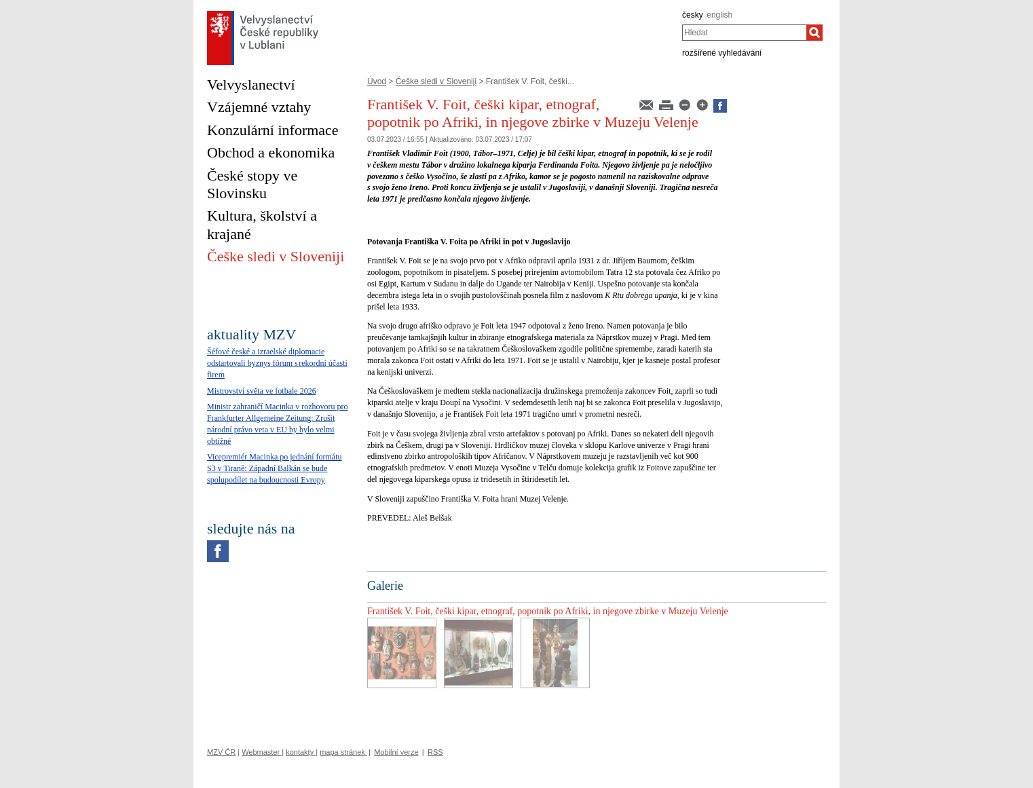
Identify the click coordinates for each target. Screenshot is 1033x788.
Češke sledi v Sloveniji (436, 81)
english (719, 15)
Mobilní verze (396, 752)
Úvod (376, 81)
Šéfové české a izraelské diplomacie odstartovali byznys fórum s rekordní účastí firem (277, 363)
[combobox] (744, 32)
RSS (435, 752)
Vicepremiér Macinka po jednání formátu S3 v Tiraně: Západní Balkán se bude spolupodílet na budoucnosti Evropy (274, 468)
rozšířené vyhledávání (722, 53)
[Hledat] (814, 32)
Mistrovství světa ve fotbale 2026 (261, 391)
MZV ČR (221, 752)
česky (692, 15)
